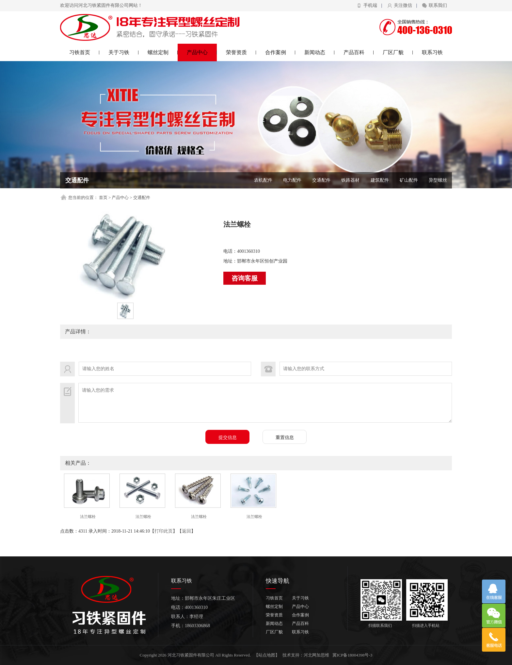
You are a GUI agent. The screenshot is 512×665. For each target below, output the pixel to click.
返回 (186, 531)
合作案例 (280, 52)
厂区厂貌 (398, 52)
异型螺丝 (438, 180)
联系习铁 (432, 52)
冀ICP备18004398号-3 (352, 655)
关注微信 (403, 5)
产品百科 (359, 52)
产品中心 (202, 52)
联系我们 (438, 5)
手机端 (370, 5)
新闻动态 (319, 52)
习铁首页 (84, 52)
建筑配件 (380, 180)
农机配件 (263, 180)
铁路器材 (350, 180)
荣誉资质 (241, 52)
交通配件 (321, 180)
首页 (103, 197)
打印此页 (163, 531)
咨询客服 (245, 278)
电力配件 (292, 180)
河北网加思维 (316, 655)
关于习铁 (123, 52)
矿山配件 (409, 180)
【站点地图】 (267, 655)
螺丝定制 (163, 52)
